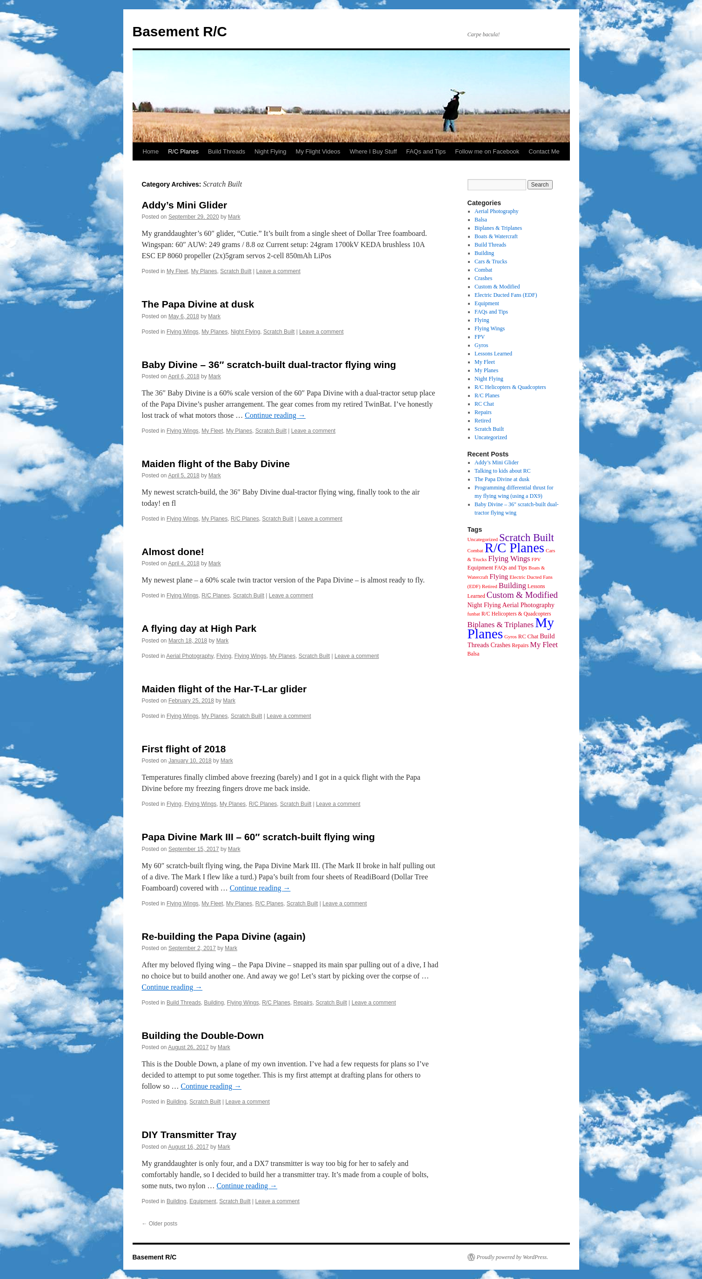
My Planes (204, 271)
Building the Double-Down (203, 1035)
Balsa (481, 219)
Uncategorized (491, 437)
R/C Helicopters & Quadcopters (510, 387)
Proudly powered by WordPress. (512, 1257)
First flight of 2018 (184, 748)
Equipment (202, 1201)
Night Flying (270, 151)
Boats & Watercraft (496, 236)
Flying (223, 656)
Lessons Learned (493, 353)
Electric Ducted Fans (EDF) (506, 295)
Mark (234, 217)
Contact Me (543, 151)
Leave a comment (278, 271)
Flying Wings (183, 331)
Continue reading (275, 415)
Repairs (303, 1002)
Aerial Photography (189, 656)
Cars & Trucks (491, 261)
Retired (483, 420)
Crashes (483, 278)
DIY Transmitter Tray (189, 1134)
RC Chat (484, 404)
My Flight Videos (318, 151)
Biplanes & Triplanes (498, 228)
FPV (480, 337)
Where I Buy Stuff (373, 151)
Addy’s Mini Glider (184, 205)
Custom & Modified (497, 286)
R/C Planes (183, 151)
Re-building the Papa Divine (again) (224, 936)
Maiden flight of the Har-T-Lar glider (224, 688)
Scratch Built (235, 271)
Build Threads (226, 151)
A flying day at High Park (199, 628)
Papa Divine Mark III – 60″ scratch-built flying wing (258, 836)
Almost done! (173, 551)
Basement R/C (180, 31)
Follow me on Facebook (487, 151)
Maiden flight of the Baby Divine (216, 463)
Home (151, 151)
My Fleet (177, 271)
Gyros (481, 345)
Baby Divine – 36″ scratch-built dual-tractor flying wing (269, 364)
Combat (483, 270)
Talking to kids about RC (503, 471)
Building (214, 1002)
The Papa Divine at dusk (198, 304)
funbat (474, 613)
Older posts (160, 1223)
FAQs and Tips (426, 151)
